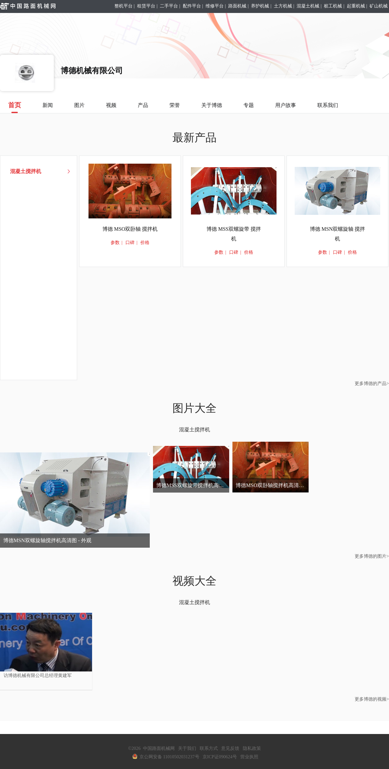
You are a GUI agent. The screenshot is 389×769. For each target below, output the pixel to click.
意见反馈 (230, 748)
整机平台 (123, 6)
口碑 (130, 242)
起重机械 (356, 6)
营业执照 (249, 756)
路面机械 (237, 6)
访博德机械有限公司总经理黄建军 (38, 675)
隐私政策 (252, 748)
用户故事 (285, 105)
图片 (79, 105)
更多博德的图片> (372, 556)
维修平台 (215, 6)
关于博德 (211, 105)
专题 (248, 105)
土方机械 (283, 6)
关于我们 (187, 748)
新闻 (47, 105)
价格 (144, 242)
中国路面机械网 (159, 748)
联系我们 (327, 105)
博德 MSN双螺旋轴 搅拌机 (337, 233)
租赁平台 (146, 6)
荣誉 (175, 105)
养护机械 (260, 6)
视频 (111, 105)
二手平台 (169, 6)
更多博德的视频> (372, 699)
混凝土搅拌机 (194, 429)
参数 (115, 242)
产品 (143, 105)
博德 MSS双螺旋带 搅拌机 (233, 233)
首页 (14, 107)
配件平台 (192, 6)
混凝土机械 (308, 6)
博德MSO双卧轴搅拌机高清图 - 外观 (272, 485)
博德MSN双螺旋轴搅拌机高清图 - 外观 (47, 540)
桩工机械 (333, 6)
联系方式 (209, 748)
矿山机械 (379, 6)
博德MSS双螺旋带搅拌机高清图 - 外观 (192, 485)
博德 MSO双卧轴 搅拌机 (130, 229)
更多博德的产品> (372, 383)
